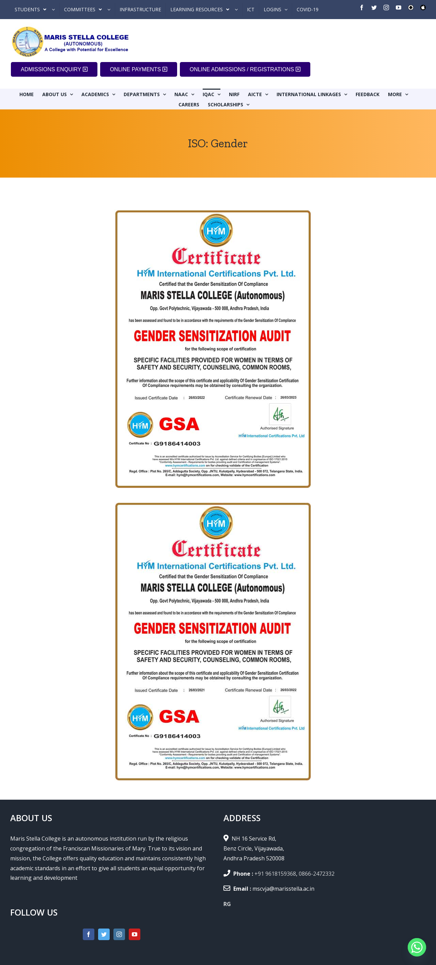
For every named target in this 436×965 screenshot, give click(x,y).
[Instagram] (119, 934)
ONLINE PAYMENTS (138, 69)
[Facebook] (88, 934)
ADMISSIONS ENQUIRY (54, 69)
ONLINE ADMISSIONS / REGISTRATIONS (245, 69)
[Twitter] (104, 934)
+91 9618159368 (275, 873)
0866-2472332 (316, 873)
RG (227, 904)
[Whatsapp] (417, 947)
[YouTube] (134, 934)
